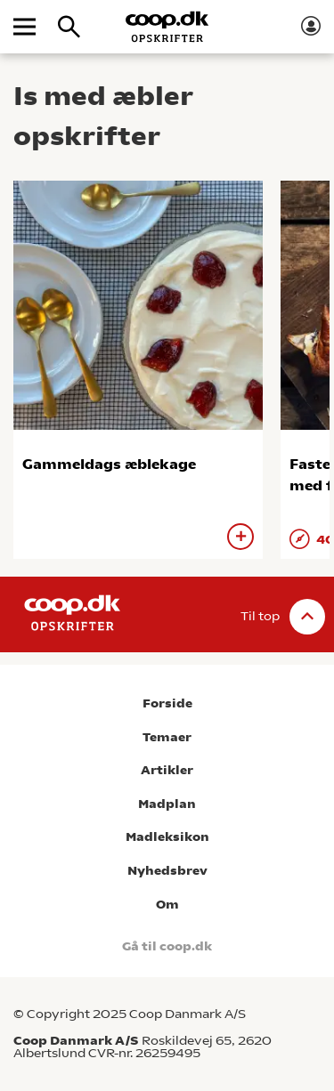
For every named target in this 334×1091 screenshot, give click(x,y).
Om (167, 904)
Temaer (167, 737)
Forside (167, 703)
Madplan (167, 804)
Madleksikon (167, 837)
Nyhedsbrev (167, 870)
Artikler (167, 770)
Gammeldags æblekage (109, 464)
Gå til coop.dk (167, 946)
